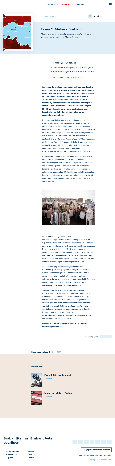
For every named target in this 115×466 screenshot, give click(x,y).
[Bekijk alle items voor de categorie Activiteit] (95, 16)
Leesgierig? (47, 323)
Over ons (30, 455)
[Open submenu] (110, 4)
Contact (29, 458)
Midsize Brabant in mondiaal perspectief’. (61, 99)
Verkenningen (51, 4)
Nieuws (29, 451)
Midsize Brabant (48, 16)
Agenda (80, 4)
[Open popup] (105, 4)
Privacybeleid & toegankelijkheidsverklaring (95, 456)
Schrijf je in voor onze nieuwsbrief (96, 450)
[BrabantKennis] (14, 4)
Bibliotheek (67, 4)
